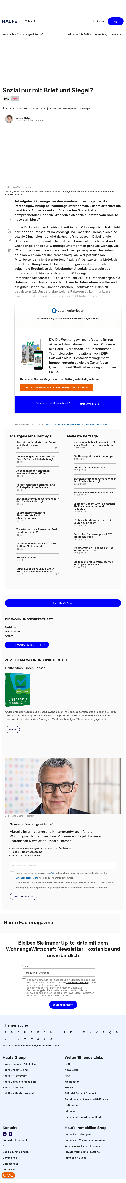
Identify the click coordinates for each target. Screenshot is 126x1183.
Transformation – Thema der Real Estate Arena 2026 (36, 531)
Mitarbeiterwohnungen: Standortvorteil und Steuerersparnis (30, 515)
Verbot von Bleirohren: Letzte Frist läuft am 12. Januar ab (37, 544)
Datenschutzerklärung (27, 878)
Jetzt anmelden (90, 404)
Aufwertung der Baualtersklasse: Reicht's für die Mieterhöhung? (36, 458)
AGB (52, 873)
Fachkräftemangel (96, 424)
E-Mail (25, 966)
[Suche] (98, 21)
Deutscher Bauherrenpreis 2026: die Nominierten (93, 535)
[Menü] (30, 21)
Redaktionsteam (26, 557)
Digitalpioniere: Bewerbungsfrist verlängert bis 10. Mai (93, 563)
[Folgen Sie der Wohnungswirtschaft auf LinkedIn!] (5, 1134)
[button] (116, 21)
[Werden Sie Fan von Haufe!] (10, 1134)
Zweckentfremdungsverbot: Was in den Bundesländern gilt (37, 500)
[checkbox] (24, 981)
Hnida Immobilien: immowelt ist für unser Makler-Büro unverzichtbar (95, 443)
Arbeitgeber (53, 424)
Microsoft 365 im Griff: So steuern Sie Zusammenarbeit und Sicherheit (94, 506)
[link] (9, 34)
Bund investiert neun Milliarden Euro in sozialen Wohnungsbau (35, 570)
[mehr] (117, 34)
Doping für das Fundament (90, 467)
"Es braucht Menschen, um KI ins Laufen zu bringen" (94, 521)
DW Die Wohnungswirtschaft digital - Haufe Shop (56, 387)
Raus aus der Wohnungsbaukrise (93, 492)
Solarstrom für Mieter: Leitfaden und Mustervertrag (36, 443)
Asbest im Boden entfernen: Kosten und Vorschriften (33, 472)
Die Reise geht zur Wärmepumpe (93, 456)
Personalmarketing (73, 424)
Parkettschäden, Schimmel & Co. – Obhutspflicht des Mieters (37, 486)
